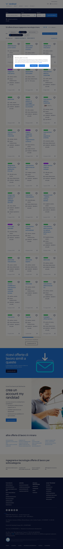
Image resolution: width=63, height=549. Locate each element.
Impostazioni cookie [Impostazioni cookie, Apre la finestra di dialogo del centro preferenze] (19, 65)
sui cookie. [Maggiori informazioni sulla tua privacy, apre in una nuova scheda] (40, 62)
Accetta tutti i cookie (43, 65)
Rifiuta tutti (33, 65)
